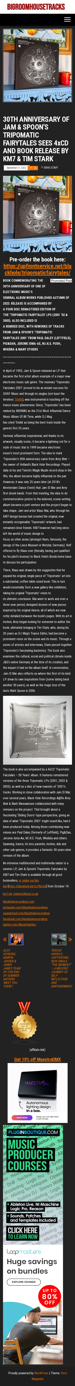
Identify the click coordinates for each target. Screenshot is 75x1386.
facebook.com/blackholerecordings (25, 919)
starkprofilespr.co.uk (25, 894)
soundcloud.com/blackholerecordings (26, 913)
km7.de (7, 894)
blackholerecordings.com (18, 902)
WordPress (41, 1373)
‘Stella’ (18, 399)
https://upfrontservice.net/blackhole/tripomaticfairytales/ (38, 269)
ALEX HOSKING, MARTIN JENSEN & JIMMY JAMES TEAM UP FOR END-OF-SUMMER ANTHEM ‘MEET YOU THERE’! (11, 968)
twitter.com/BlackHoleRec (19, 925)
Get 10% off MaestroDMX (37, 1059)
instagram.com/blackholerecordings (25, 907)
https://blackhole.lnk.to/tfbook (27, 886)
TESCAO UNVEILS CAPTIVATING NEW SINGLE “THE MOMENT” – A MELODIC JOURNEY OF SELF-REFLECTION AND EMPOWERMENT (61, 968)
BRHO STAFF (51, 167)
